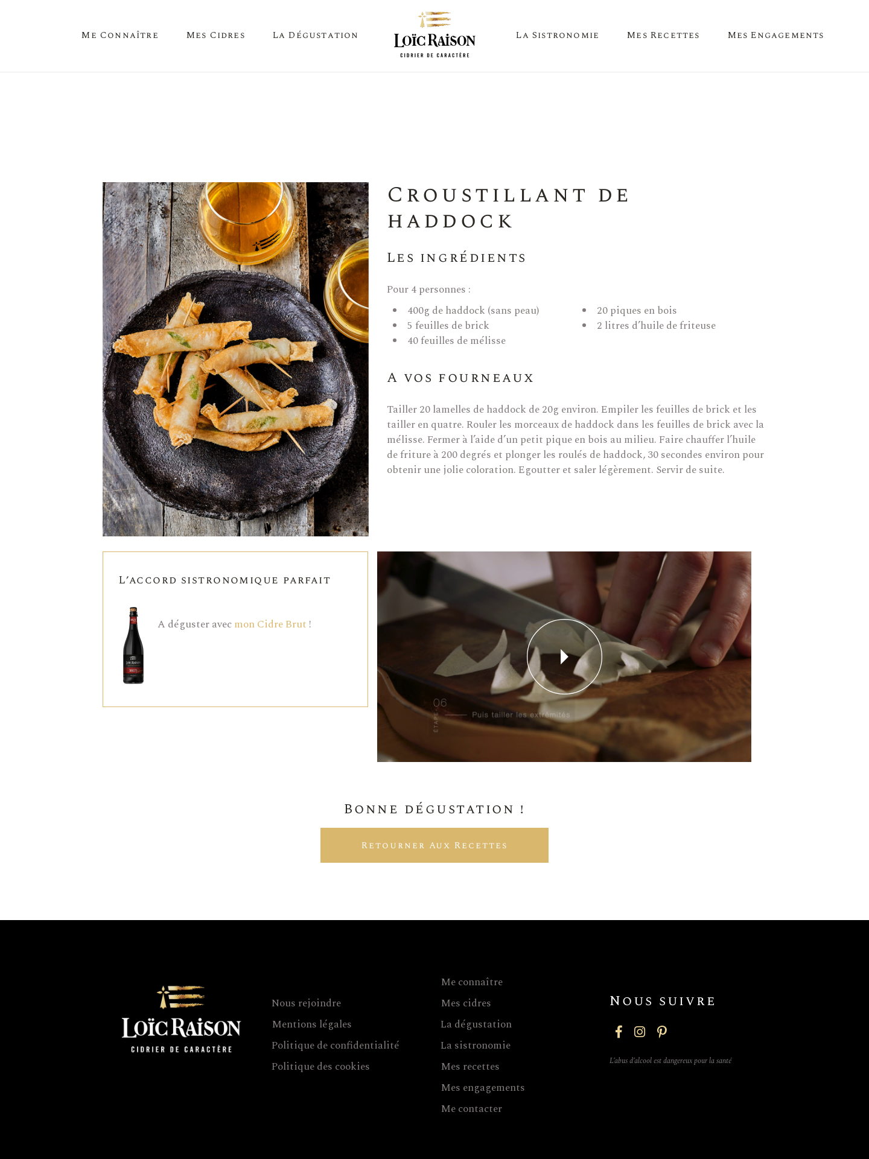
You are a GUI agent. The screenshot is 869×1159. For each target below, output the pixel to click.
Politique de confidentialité (335, 1045)
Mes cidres (466, 1003)
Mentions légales (312, 1024)
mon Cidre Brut (270, 624)
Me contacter (471, 1109)
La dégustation (476, 1024)
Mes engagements (483, 1088)
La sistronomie (476, 1045)
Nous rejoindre (306, 1003)
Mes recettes (470, 1067)
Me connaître (472, 982)
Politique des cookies (321, 1067)
